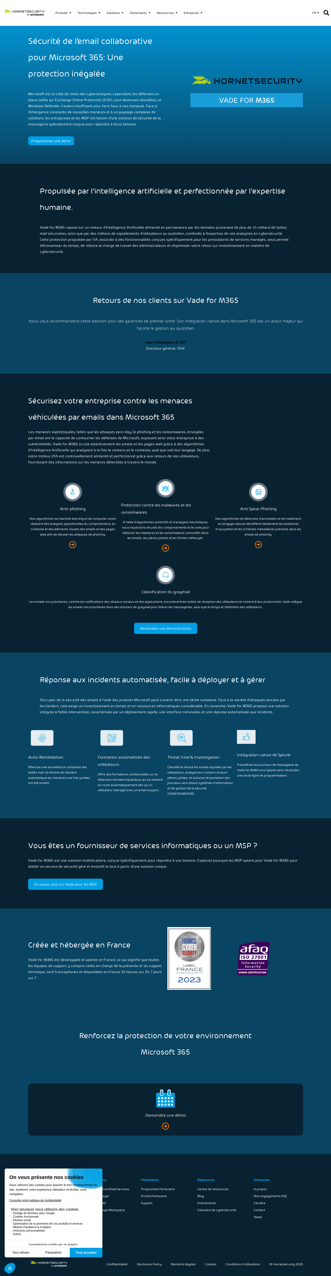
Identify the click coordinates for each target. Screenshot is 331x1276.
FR (314, 12)
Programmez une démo (51, 140)
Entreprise (191, 13)
